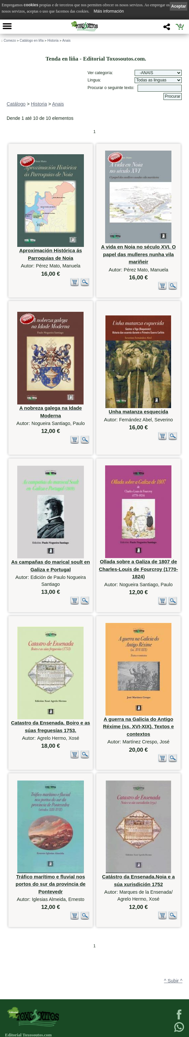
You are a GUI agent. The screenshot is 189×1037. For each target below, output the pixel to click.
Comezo (10, 40)
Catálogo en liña (31, 40)
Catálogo (16, 104)
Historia (53, 40)
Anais (66, 40)
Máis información (109, 11)
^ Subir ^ (173, 946)
